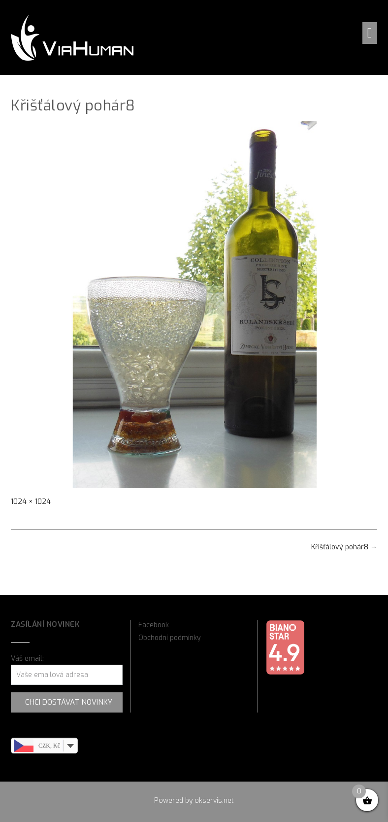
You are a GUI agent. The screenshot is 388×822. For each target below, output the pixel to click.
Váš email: (27, 658)
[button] (369, 33)
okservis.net (214, 800)
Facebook (153, 625)
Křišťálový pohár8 (344, 547)
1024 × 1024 (31, 501)
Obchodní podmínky (169, 638)
